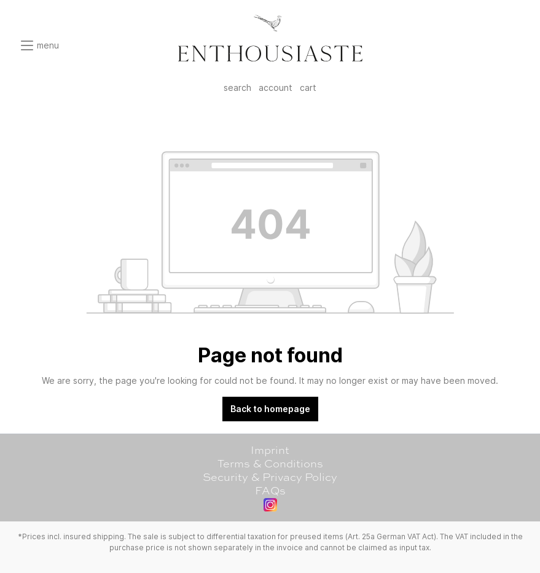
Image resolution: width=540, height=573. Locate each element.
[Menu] (39, 45)
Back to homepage (270, 408)
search (237, 87)
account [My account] (275, 87)
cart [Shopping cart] (308, 87)
